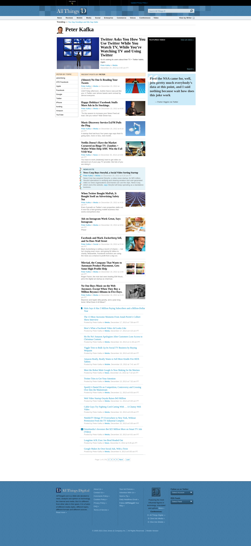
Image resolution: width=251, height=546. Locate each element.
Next (121, 460)
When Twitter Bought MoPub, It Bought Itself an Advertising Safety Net (100, 196)
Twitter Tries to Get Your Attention (100, 378)
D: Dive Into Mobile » (156, 522)
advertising (60, 78)
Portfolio (105, 1)
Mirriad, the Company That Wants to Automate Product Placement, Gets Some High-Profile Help (101, 265)
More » (161, 508)
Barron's (94, 1)
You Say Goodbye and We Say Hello (83, 22)
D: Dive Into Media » (156, 518)
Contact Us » (99, 492)
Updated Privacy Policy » (139, 3)
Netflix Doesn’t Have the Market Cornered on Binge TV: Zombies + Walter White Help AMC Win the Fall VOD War (101, 147)
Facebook (60, 90)
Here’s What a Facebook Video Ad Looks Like (105, 328)
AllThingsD (72, 11)
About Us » (98, 489)
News (59, 18)
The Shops (72, 1)
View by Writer (185, 18)
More (125, 3)
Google (59, 94)
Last (128, 460)
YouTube (59, 115)
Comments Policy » (102, 496)
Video (156, 18)
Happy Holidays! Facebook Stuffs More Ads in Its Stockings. (99, 104)
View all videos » (187, 40)
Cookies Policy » (100, 499)
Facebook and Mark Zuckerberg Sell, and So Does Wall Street (101, 239)
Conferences (145, 18)
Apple (58, 86)
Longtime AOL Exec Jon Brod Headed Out (103, 440)
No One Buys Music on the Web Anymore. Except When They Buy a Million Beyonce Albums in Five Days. (101, 288)
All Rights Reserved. (136, 531)
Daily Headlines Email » (129, 499)
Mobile (79, 18)
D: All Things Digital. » (156, 515)
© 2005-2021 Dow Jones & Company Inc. (109, 531)
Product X (115, 1)
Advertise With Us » (127, 492)
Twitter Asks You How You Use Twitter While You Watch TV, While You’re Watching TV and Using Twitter (122, 47)
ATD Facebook (62, 82)
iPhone (59, 102)
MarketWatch (83, 1)
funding (59, 107)
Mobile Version (152, 531)
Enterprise (108, 18)
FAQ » (96, 506)
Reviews (69, 18)
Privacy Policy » (100, 503)
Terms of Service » (101, 510)
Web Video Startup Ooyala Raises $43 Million (105, 398)
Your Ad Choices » (126, 489)
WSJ (61, 1)
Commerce (121, 18)
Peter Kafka (105, 65)
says (106, 185)
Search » (190, 69)
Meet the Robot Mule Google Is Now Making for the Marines (112, 370)
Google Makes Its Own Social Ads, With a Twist (106, 449)
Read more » (61, 512)
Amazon (59, 111)
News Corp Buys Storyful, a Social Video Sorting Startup (110, 172)
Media (88, 18)
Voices (133, 18)
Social (97, 18)
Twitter (59, 98)
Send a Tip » (124, 496)
